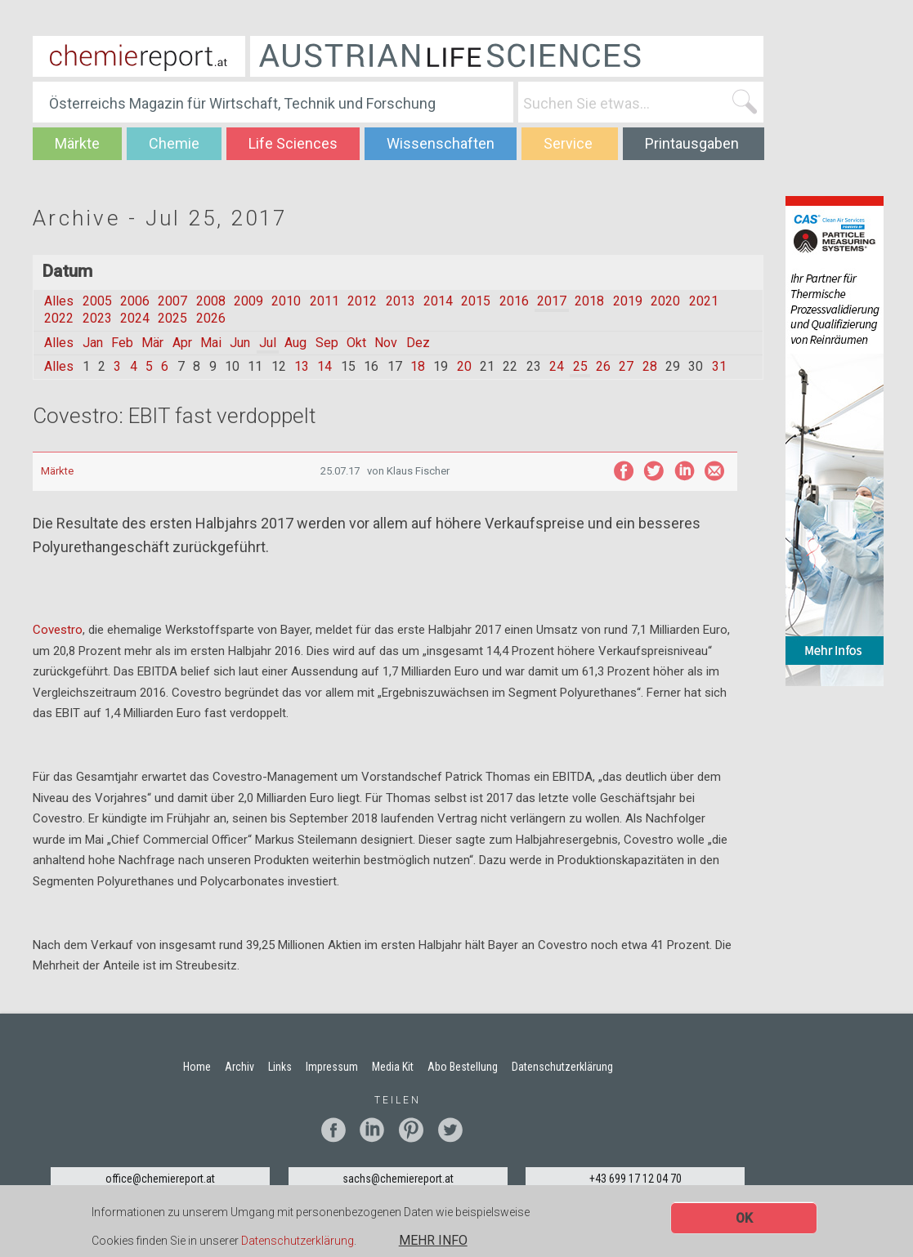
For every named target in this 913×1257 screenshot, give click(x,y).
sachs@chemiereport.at (398, 1178)
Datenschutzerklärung (297, 1242)
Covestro (58, 629)
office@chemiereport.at (160, 1178)
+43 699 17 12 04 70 (635, 1178)
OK (744, 1220)
